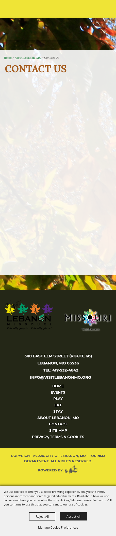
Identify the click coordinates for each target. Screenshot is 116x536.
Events (58, 392)
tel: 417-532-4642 (60, 370)
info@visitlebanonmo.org (60, 377)
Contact (58, 424)
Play (58, 398)
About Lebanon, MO (28, 57)
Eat (58, 405)
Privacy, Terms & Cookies (58, 437)
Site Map (58, 430)
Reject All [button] (42, 516)
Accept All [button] (73, 516)
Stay (58, 411)
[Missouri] (87, 319)
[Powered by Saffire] (72, 470)
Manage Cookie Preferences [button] (58, 527)
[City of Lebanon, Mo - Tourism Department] (38, 25)
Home (8, 57)
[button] (102, 11)
